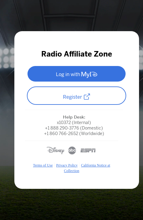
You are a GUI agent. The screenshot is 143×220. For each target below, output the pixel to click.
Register (76, 97)
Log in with (76, 74)
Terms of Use (43, 165)
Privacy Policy (67, 165)
